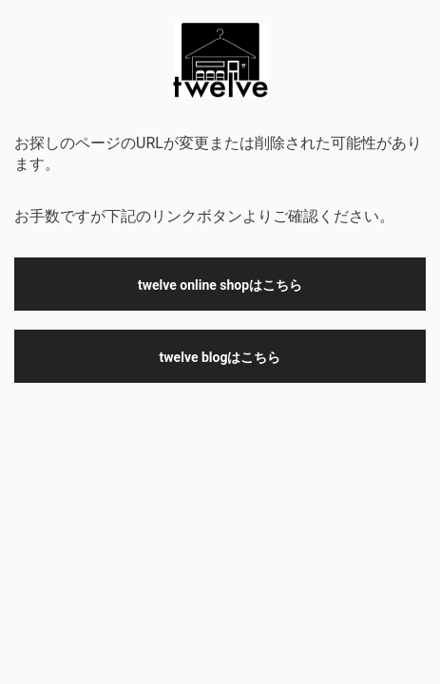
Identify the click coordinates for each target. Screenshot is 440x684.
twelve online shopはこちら (220, 285)
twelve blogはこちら (220, 357)
